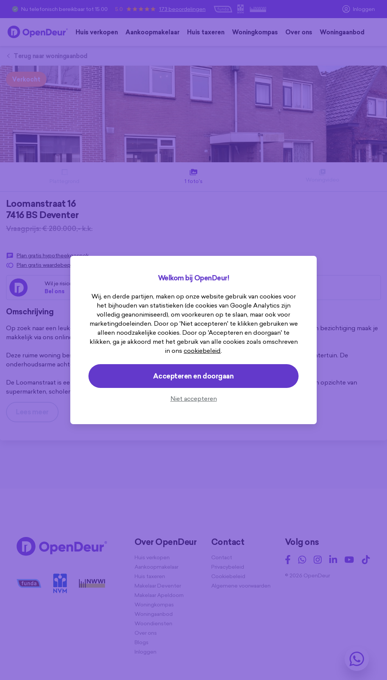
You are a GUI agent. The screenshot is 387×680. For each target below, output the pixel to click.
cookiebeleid (202, 350)
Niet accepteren (193, 398)
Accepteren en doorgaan (193, 376)
